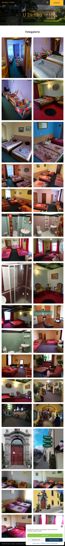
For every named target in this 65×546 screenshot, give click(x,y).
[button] (62, 526)
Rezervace (57, 3)
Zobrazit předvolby (54, 539)
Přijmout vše (45, 535)
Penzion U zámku (8, 2)
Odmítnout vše (36, 539)
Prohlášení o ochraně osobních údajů (48, 543)
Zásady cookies (36, 543)
